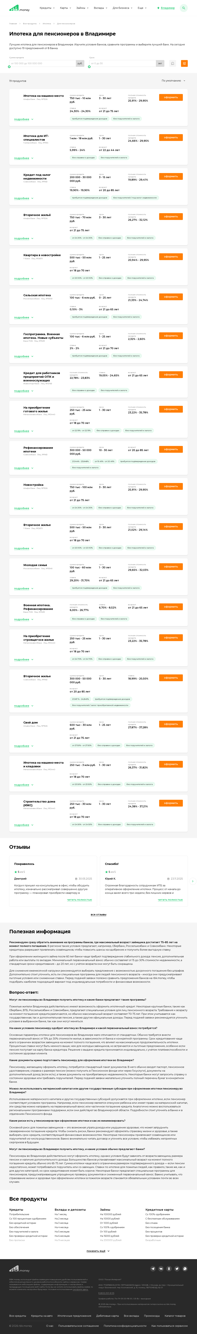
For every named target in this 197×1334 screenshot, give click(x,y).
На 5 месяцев (62, 1231)
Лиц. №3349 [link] (46, 298)
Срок (91, 57)
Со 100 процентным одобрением (27, 1218)
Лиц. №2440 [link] (49, 414)
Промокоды (152, 1315)
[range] (46, 63)
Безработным (153, 1240)
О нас (49, 1325)
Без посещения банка (157, 1227)
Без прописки (17, 1240)
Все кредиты (17, 1315)
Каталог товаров (175, 1315)
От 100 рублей (108, 1231)
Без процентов (153, 1231)
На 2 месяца (61, 1218)
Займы (82, 7)
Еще (142, 7)
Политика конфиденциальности (125, 1325)
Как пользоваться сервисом (169, 1325)
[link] (153, 1268)
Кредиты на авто (42, 1315)
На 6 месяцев (62, 1236)
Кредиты (47, 7)
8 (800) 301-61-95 (106, 1293)
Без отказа (151, 1223)
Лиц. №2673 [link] (37, 258)
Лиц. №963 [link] (42, 181)
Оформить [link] (171, 97)
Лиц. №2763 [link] (46, 383)
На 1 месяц (61, 1214)
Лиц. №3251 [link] (39, 341)
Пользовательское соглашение (78, 1325)
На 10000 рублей (110, 1218)
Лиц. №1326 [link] (42, 99)
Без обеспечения (19, 1227)
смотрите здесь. (80, 1289)
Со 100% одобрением (112, 1227)
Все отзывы (98, 914)
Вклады (101, 7)
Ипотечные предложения (74, 1315)
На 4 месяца (61, 1227)
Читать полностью (79, 899)
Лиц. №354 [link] (43, 143)
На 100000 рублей (110, 1214)
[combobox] (174, 80)
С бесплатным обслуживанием (162, 1218)
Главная (13, 23)
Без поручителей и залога (23, 1231)
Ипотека (47, 23)
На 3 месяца (61, 1223)
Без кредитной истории (22, 1223)
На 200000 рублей (110, 1240)
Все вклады (131, 1315)
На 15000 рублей (109, 1236)
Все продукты (30, 23)
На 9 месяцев (62, 1240)
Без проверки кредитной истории (28, 1236)
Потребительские (19, 1214)
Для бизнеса (123, 7)
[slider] (46, 66)
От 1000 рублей (109, 1223)
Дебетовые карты (107, 1315)
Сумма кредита (16, 57)
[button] (166, 8)
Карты (66, 7)
